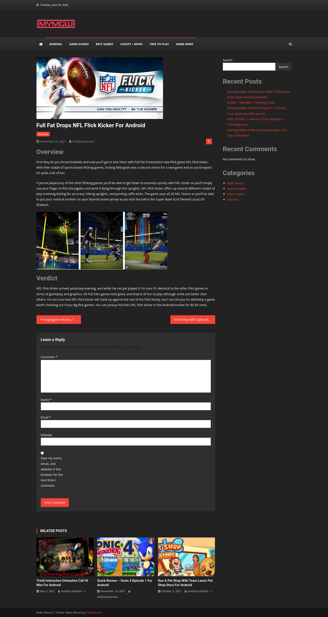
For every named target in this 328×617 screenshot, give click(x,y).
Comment (49, 357)
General (55, 44)
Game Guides (79, 44)
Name (46, 400)
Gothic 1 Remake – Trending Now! (251, 102)
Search (227, 60)
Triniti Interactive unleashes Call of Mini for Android (62, 583)
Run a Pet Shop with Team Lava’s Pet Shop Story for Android (185, 583)
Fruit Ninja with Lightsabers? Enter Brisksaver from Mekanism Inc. (194, 319)
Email (46, 417)
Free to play (159, 44)
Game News (184, 44)
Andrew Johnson (83, 141)
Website (46, 435)
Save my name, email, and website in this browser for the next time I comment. (52, 472)
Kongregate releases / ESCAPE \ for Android (61, 319)
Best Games (104, 44)
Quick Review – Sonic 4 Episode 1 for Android (124, 583)
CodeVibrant (93, 612)
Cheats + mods (131, 44)
